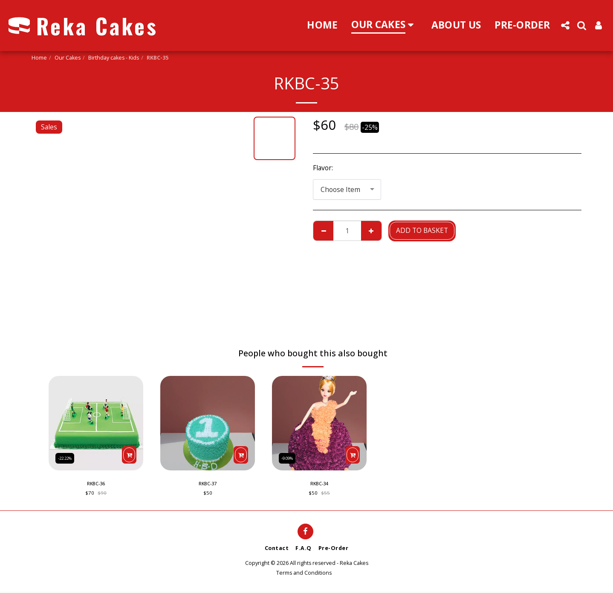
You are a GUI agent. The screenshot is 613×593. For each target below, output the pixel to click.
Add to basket (422, 230)
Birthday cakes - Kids (113, 57)
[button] (565, 25)
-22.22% (67, 457)
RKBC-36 (96, 484)
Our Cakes (68, 57)
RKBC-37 (207, 484)
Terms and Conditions (304, 574)
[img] (96, 423)
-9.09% (289, 457)
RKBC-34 (319, 484)
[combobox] (347, 189)
